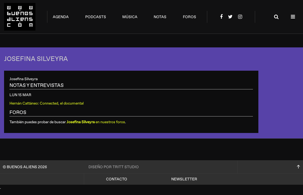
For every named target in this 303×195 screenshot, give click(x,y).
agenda (61, 17)
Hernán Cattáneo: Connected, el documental (46, 103)
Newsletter (184, 179)
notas (160, 17)
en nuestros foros (96, 122)
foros (189, 17)
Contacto (116, 179)
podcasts (95, 17)
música (129, 17)
